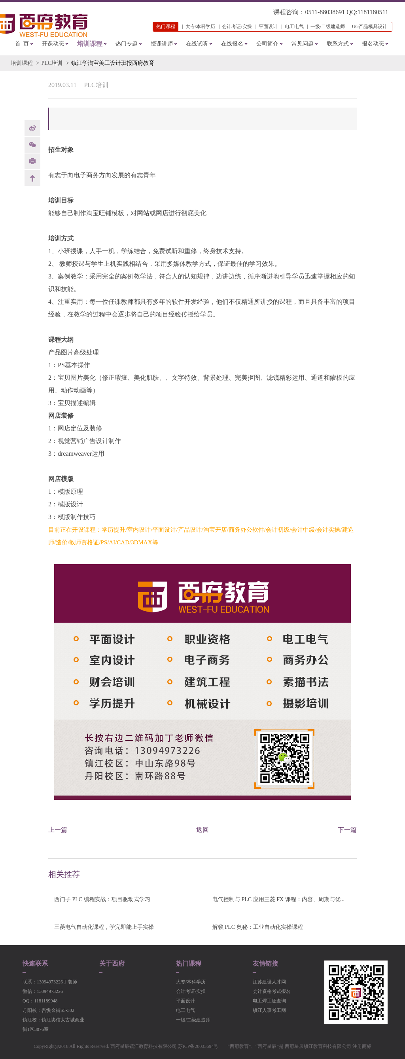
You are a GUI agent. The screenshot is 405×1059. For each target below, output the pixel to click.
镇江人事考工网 (269, 1010)
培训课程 (89, 43)
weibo (32, 128)
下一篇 (347, 829)
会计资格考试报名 (272, 991)
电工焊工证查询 (269, 1001)
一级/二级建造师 (327, 26)
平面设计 (268, 26)
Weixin (32, 145)
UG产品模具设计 (369, 26)
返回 (202, 829)
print (32, 161)
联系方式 (338, 44)
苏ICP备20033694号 (198, 1046)
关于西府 (112, 963)
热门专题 (126, 44)
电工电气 (294, 26)
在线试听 (197, 44)
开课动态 (53, 44)
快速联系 (35, 963)
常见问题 (302, 44)
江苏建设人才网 (269, 982)
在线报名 (232, 44)
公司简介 (267, 44)
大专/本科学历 (200, 26)
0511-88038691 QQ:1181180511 (346, 12)
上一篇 (57, 829)
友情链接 (265, 963)
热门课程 (188, 963)
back (32, 178)
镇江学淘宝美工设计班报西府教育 (112, 63)
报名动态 (373, 44)
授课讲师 (162, 44)
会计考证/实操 (237, 26)
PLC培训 (51, 63)
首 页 (22, 44)
